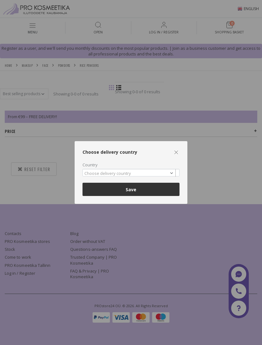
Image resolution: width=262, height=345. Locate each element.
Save (131, 190)
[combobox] (131, 173)
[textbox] (129, 173)
